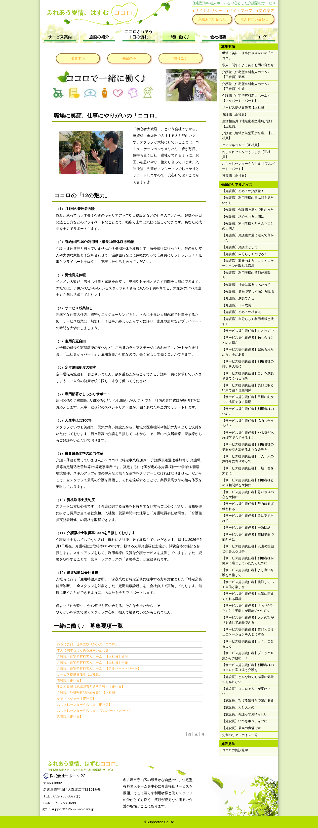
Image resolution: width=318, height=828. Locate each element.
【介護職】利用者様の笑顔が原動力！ (246, 275)
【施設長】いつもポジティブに (244, 721)
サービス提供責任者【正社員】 (79, 674)
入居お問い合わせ (212, 19)
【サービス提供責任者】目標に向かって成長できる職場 (248, 399)
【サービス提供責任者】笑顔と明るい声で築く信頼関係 (248, 387)
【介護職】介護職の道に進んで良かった (248, 237)
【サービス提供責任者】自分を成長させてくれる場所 (248, 375)
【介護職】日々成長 (236, 305)
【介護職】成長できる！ (240, 298)
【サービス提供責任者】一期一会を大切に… (248, 470)
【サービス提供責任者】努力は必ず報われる (248, 506)
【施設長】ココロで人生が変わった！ (246, 691)
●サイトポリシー (207, 10)
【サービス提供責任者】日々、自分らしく (248, 643)
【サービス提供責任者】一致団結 (246, 527)
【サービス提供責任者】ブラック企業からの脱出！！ (248, 655)
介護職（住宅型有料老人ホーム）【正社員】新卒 (92, 656)
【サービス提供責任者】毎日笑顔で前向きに (248, 537)
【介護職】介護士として (240, 247)
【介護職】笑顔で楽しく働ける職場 (248, 291)
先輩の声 (129, 58)
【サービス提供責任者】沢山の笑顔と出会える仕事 (248, 548)
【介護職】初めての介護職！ (243, 191)
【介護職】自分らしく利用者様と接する (248, 321)
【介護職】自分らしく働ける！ (244, 254)
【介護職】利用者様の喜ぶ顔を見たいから (248, 200)
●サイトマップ (239, 10)
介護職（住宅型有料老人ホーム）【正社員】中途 (92, 662)
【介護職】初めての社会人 (241, 312)
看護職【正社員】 (70, 680)
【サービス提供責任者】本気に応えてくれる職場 (248, 596)
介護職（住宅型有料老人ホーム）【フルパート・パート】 (99, 668)
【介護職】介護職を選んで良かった (248, 209)
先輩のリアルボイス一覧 (240, 735)
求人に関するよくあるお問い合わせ (83, 650)
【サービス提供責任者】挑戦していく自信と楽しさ (248, 584)
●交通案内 (265, 10)
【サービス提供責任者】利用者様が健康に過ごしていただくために (248, 560)
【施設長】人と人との (238, 707)
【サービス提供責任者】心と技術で (248, 331)
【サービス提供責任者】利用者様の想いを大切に (248, 363)
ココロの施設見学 (235, 750)
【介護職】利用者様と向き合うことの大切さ (248, 226)
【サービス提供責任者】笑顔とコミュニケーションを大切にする (248, 632)
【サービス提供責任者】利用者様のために (248, 411)
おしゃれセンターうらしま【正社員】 (84, 705)
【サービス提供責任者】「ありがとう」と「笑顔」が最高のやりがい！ (248, 608)
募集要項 (78, 58)
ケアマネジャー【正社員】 (76, 699)
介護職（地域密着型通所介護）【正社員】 (87, 692)
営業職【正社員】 (70, 716)
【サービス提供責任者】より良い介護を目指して (248, 572)
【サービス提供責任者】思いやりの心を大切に (248, 494)
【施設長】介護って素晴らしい (244, 714)
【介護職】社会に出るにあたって (246, 284)
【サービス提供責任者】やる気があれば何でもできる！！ (248, 435)
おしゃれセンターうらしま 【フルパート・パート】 (94, 710)
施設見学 (180, 58)
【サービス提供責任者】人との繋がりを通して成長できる (248, 620)
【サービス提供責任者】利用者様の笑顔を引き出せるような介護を (248, 446)
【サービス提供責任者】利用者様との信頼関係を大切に (248, 482)
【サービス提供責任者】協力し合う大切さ (248, 423)
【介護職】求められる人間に (243, 216)
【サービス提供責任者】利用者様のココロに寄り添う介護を (248, 667)
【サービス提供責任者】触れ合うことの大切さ (248, 340)
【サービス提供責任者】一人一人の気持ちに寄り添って (248, 458)
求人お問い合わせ (254, 19)
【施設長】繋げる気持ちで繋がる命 (248, 700)
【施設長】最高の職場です (241, 728)
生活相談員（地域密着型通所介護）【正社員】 (91, 686)
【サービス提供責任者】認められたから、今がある (248, 352)
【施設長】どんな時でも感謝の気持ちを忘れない (248, 679)
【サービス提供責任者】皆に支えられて (248, 518)
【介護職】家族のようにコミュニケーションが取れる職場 (248, 263)
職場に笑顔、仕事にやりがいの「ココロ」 (87, 644)
